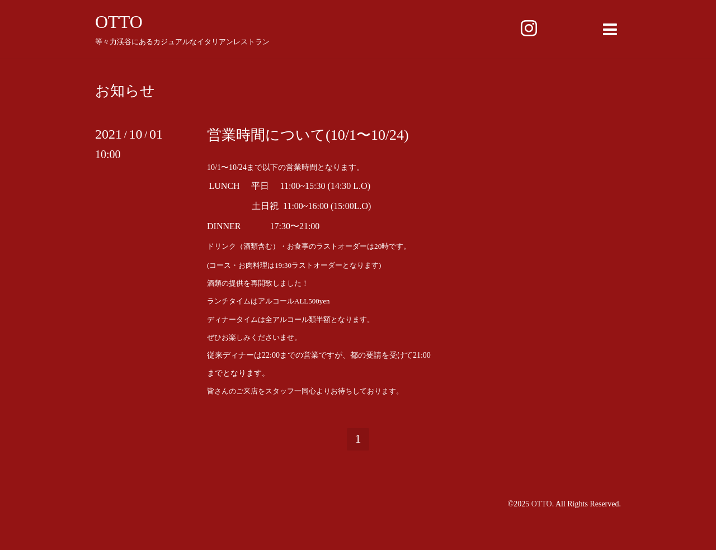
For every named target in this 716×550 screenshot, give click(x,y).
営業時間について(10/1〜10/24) (308, 135)
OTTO (119, 22)
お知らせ (125, 91)
